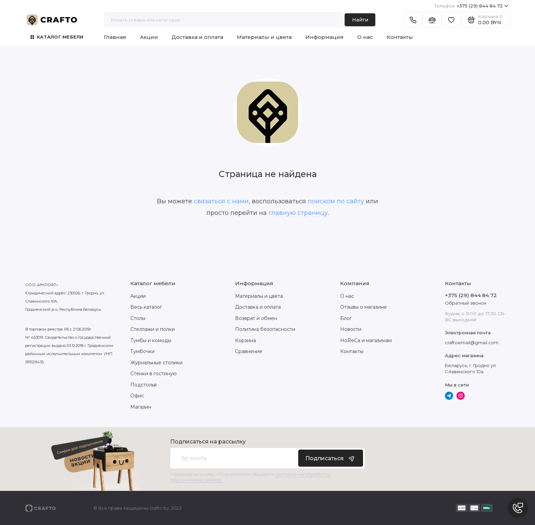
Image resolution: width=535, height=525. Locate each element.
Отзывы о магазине (363, 307)
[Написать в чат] (518, 508)
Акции (149, 37)
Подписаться (330, 458)
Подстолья (143, 385)
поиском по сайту (336, 201)
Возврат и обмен (256, 318)
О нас (365, 37)
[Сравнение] (432, 20)
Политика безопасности (265, 329)
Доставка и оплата (197, 37)
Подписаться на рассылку (208, 441)
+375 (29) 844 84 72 (471, 6)
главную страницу (298, 213)
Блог (346, 318)
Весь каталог (146, 307)
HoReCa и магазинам (366, 340)
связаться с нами (221, 201)
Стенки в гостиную (153, 373)
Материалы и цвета (264, 37)
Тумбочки (142, 351)
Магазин (140, 407)
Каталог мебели (57, 37)
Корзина (245, 340)
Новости (350, 329)
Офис (137, 396)
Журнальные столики (156, 363)
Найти (360, 20)
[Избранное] (451, 20)
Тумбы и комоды (150, 340)
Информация (324, 37)
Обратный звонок (466, 303)
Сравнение (248, 351)
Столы (137, 318)
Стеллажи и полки (152, 329)
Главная (115, 37)
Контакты (400, 37)
